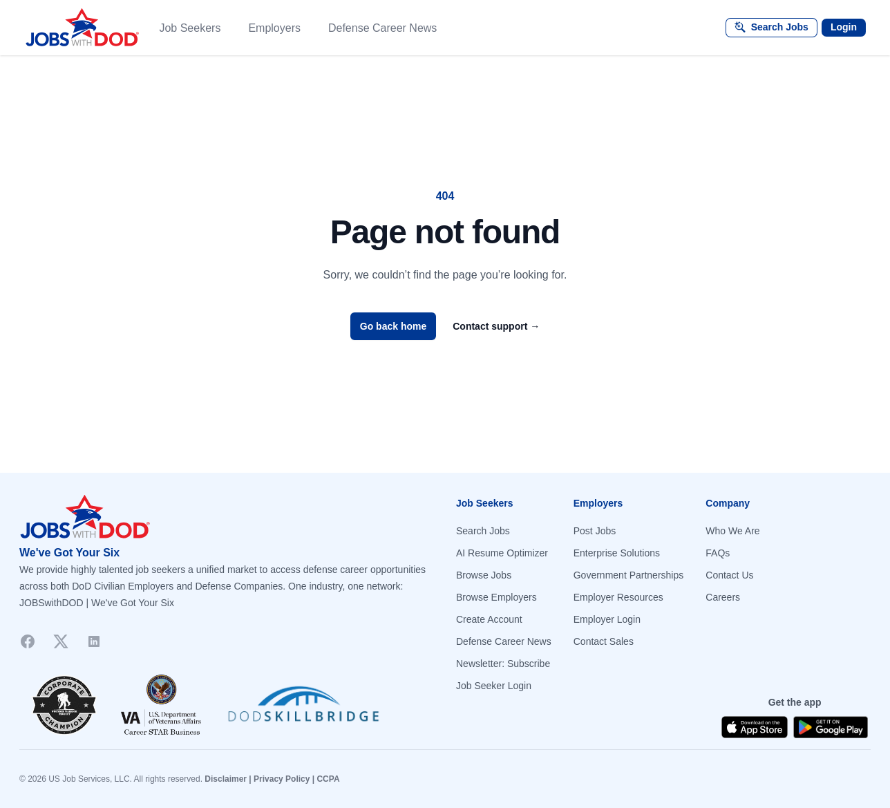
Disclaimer (226, 779)
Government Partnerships (629, 575)
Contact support (496, 326)
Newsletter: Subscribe (503, 663)
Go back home (393, 326)
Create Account (489, 619)
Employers (274, 28)
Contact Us (729, 575)
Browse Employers (496, 597)
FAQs (718, 552)
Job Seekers (189, 28)
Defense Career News (382, 28)
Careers (723, 597)
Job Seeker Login (493, 685)
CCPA (327, 779)
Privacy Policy (282, 779)
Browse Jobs (483, 575)
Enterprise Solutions (617, 552)
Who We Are (732, 530)
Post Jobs (595, 530)
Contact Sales (604, 641)
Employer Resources (618, 597)
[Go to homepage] (226, 517)
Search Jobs (483, 530)
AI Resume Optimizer (502, 552)
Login (844, 26)
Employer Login (607, 619)
